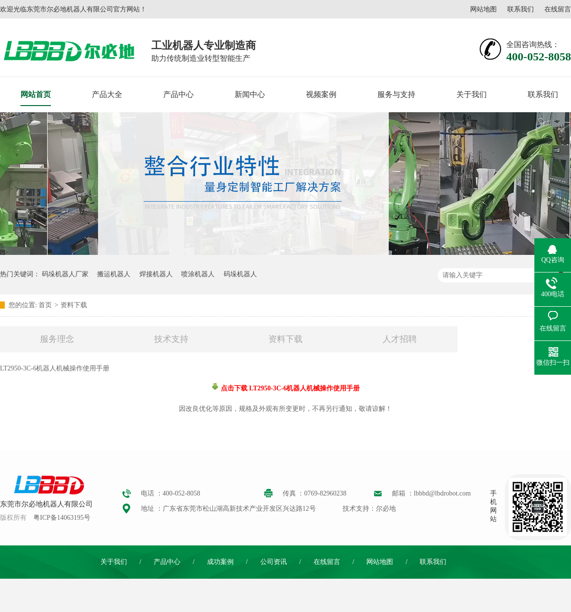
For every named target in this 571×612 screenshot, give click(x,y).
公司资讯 (273, 561)
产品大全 (107, 94)
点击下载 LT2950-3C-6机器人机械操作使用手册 (289, 388)
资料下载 (73, 305)
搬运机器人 (113, 274)
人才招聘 (400, 339)
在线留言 (557, 9)
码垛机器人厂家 (65, 274)
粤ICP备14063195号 (61, 517)
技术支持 (171, 339)
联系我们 (520, 9)
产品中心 (178, 94)
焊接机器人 (156, 274)
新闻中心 (250, 94)
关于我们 (471, 94)
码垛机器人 (240, 274)
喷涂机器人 (198, 274)
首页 (45, 305)
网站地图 (483, 9)
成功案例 (220, 561)
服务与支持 (396, 94)
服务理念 (57, 339)
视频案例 (321, 94)
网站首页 (35, 94)
